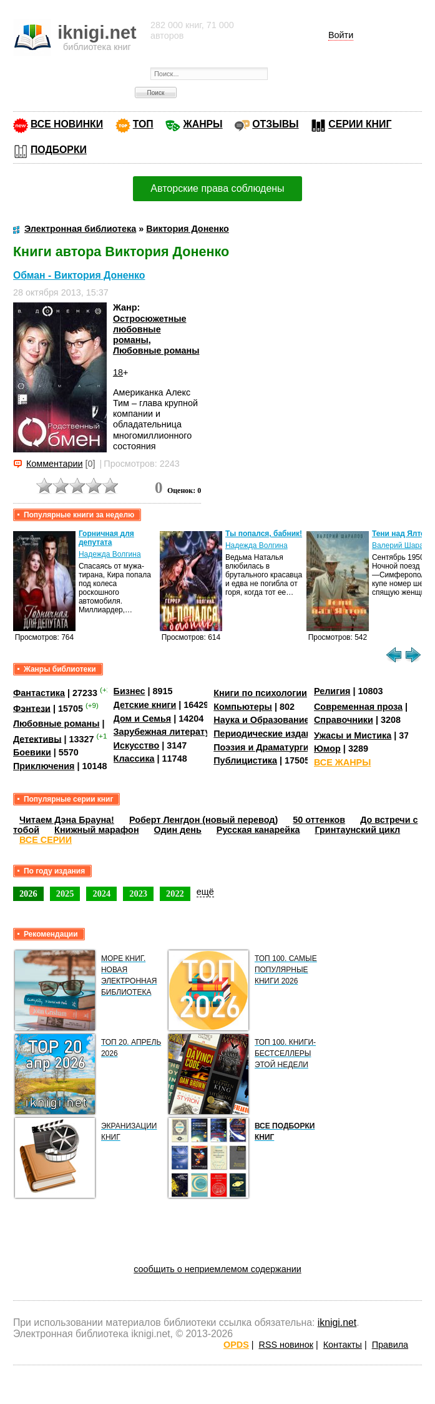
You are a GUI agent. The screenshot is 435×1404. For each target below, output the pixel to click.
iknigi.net (337, 1322)
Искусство (137, 745)
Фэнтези (32, 708)
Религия (332, 691)
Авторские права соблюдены (217, 188)
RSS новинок (286, 1345)
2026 (28, 894)
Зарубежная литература (167, 732)
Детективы (37, 739)
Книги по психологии (260, 693)
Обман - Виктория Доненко (79, 275)
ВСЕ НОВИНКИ (67, 124)
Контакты (342, 1345)
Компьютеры (242, 707)
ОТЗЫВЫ (275, 124)
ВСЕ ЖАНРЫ (342, 762)
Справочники (343, 720)
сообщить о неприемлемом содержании (217, 1269)
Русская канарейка (258, 830)
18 (118, 372)
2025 (65, 894)
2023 (138, 894)
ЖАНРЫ (202, 124)
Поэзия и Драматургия (263, 747)
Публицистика (245, 760)
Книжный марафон (96, 830)
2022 (175, 894)
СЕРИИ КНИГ (359, 124)
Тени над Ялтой (401, 533)
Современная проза (358, 707)
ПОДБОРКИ (59, 149)
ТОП (143, 124)
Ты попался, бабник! (263, 533)
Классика (134, 759)
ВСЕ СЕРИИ (45, 840)
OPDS (236, 1345)
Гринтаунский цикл (357, 830)
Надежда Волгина (110, 554)
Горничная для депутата (106, 538)
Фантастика (39, 693)
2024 (101, 894)
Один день (178, 830)
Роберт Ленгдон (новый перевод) (203, 820)
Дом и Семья (143, 719)
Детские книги (145, 705)
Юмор (327, 749)
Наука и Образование (261, 720)
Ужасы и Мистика (352, 735)
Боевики (32, 752)
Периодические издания (267, 734)
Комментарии (54, 464)
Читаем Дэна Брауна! (66, 820)
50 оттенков (319, 820)
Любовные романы (156, 351)
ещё (205, 892)
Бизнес (129, 691)
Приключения (44, 766)
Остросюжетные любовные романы (150, 330)
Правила (390, 1345)
